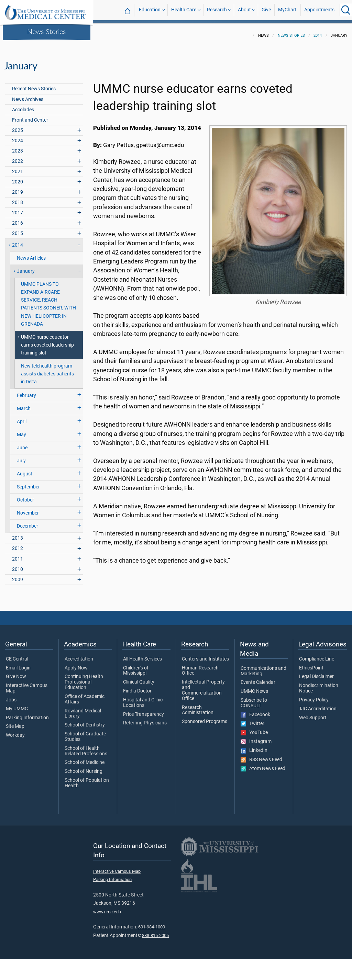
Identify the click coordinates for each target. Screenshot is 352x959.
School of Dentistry (85, 721)
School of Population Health (87, 779)
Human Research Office (200, 666)
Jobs (11, 696)
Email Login (18, 664)
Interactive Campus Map (26, 684)
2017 (17, 209)
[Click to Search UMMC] (346, 10)
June (22, 444)
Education (150, 10)
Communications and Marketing (263, 667)
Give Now (16, 672)
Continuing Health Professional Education (84, 678)
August (24, 470)
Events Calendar (258, 678)
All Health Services (142, 655)
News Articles (31, 254)
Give (266, 10)
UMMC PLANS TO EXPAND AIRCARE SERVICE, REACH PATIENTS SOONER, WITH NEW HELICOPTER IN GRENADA (48, 300)
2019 (17, 188)
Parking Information (27, 714)
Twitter (252, 719)
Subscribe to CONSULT (254, 698)
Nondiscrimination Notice (318, 684)
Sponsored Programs (204, 717)
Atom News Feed (263, 764)
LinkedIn (254, 746)
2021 (17, 167)
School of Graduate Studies (85, 732)
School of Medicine (84, 758)
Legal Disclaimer (316, 672)
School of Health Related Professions (86, 747)
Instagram (256, 737)
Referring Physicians (145, 719)
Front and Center (30, 116)
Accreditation (79, 655)
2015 (17, 229)
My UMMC (17, 705)
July (21, 457)
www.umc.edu (107, 907)
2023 (17, 147)
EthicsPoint (311, 664)
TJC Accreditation (318, 705)
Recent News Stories (34, 85)
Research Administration (197, 706)
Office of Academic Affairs (84, 695)
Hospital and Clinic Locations (143, 698)
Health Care (183, 10)
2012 (17, 544)
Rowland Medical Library (83, 709)
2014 (318, 31)
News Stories (46, 31)
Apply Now (76, 664)
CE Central (17, 655)
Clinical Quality (138, 678)
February (26, 391)
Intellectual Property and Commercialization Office (203, 686)
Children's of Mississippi (135, 666)
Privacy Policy (314, 696)
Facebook (255, 710)
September (28, 483)
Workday (15, 731)
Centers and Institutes (205, 655)
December (27, 522)
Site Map (15, 722)
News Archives (27, 95)
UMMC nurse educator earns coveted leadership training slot (47, 341)
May (21, 430)
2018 (17, 198)
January (26, 267)
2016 (17, 219)
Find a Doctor (137, 687)
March (24, 404)
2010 (17, 565)
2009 (17, 575)
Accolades (23, 106)
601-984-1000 (151, 922)
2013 (17, 534)
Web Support (313, 714)
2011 (17, 555)
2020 (17, 178)
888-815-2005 (155, 931)
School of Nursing (83, 767)
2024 (17, 136)
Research (217, 10)
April (21, 417)
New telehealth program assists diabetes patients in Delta (47, 370)
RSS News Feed (261, 755)
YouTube (254, 728)
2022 (17, 157)
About (244, 10)
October (25, 496)
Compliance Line (316, 655)
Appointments (319, 10)
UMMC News (254, 687)
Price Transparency (143, 710)
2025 (17, 126)
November (28, 509)
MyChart (287, 10)
